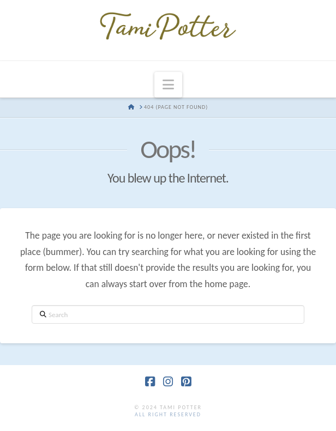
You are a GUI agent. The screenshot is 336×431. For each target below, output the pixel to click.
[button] (168, 85)
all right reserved (168, 414)
